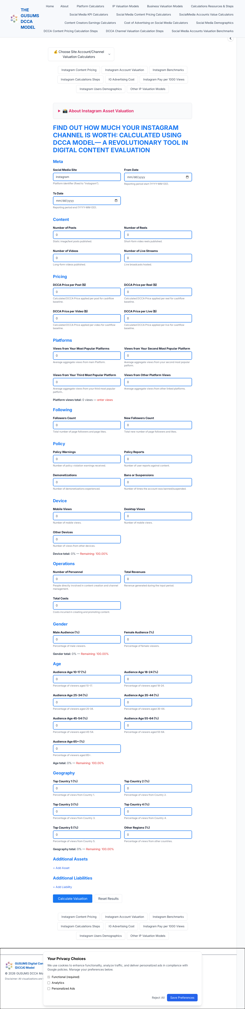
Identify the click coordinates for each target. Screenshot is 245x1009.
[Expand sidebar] (230, 38)
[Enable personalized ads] (48, 988)
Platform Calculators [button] (90, 6)
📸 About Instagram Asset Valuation (98, 110)
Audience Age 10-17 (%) (69, 672)
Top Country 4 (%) (136, 804)
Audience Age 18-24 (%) (141, 672)
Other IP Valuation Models (147, 89)
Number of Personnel (68, 572)
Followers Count (64, 418)
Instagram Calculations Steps (80, 79)
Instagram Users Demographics (101, 89)
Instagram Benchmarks (168, 70)
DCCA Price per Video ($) (70, 311)
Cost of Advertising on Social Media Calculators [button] (156, 22)
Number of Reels (135, 227)
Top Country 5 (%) (65, 827)
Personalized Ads (61, 988)
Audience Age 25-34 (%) (70, 695)
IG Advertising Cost (122, 79)
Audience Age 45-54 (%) (70, 718)
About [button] (64, 6)
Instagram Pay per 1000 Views (163, 79)
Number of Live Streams (141, 251)
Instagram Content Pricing (78, 70)
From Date (131, 169)
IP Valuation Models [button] (125, 6)
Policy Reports (134, 452)
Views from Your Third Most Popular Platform (84, 375)
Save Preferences (182, 997)
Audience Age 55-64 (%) (141, 718)
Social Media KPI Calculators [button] (89, 14)
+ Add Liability (62, 887)
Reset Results (108, 898)
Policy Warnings (64, 452)
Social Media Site (65, 169)
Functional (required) (63, 977)
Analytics (55, 982)
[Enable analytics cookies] (48, 982)
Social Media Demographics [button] (214, 22)
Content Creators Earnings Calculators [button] (90, 22)
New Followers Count (139, 418)
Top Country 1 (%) (65, 781)
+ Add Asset (61, 868)
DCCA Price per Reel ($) (140, 284)
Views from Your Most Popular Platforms (81, 348)
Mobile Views (62, 509)
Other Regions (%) (137, 827)
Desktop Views (134, 509)
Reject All (158, 997)
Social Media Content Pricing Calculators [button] (143, 14)
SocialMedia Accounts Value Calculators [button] (206, 14)
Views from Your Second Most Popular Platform (157, 348)
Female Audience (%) (139, 632)
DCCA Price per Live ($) (140, 311)
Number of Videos (65, 251)
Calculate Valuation (72, 898)
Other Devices (63, 532)
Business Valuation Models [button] (165, 6)
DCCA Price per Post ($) (69, 284)
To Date (58, 193)
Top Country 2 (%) (136, 781)
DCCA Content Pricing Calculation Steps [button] (71, 31)
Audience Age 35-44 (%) (141, 695)
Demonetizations (65, 475)
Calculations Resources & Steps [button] (212, 6)
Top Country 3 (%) (65, 804)
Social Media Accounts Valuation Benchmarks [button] (202, 31)
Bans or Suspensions (139, 475)
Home (50, 6)
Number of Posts (64, 227)
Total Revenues (134, 572)
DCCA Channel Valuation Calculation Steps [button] (134, 31)
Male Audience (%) (66, 632)
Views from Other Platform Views (147, 375)
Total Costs (60, 598)
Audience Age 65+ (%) (68, 741)
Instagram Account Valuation (124, 70)
